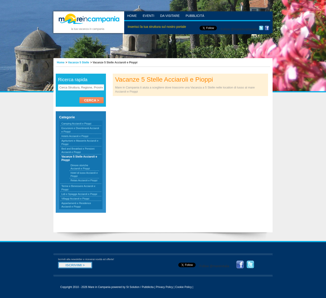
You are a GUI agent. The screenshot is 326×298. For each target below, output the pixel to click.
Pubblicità (195, 16)
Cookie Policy (183, 287)
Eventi (148, 16)
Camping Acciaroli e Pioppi (76, 123)
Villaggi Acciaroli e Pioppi (75, 198)
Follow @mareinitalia (214, 266)
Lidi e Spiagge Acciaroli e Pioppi (79, 194)
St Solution (132, 287)
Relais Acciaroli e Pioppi (84, 180)
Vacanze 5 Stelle (78, 62)
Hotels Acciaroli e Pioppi (74, 136)
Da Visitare (170, 16)
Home (132, 16)
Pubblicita (148, 287)
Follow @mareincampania (239, 29)
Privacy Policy (164, 287)
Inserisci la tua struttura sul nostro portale (157, 27)
